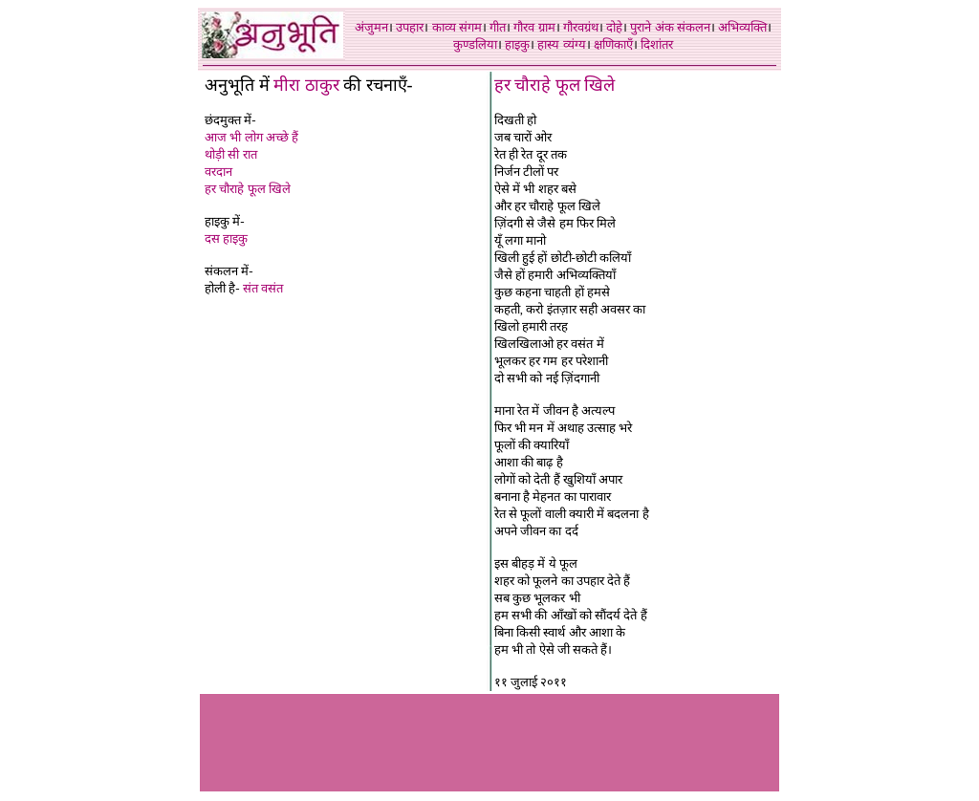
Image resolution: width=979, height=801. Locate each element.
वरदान (218, 171)
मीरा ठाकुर (306, 85)
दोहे (614, 27)
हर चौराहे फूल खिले (248, 189)
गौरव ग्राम (534, 27)
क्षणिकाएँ (613, 44)
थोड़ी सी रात (231, 154)
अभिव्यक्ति (742, 27)
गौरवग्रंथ (580, 27)
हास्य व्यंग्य (561, 44)
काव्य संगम (457, 27)
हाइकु (517, 44)
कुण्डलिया (475, 44)
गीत (498, 27)
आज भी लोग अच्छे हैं (251, 137)
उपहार (410, 27)
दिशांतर (657, 44)
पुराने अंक (651, 27)
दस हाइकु (226, 238)
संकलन (693, 27)
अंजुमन (371, 27)
